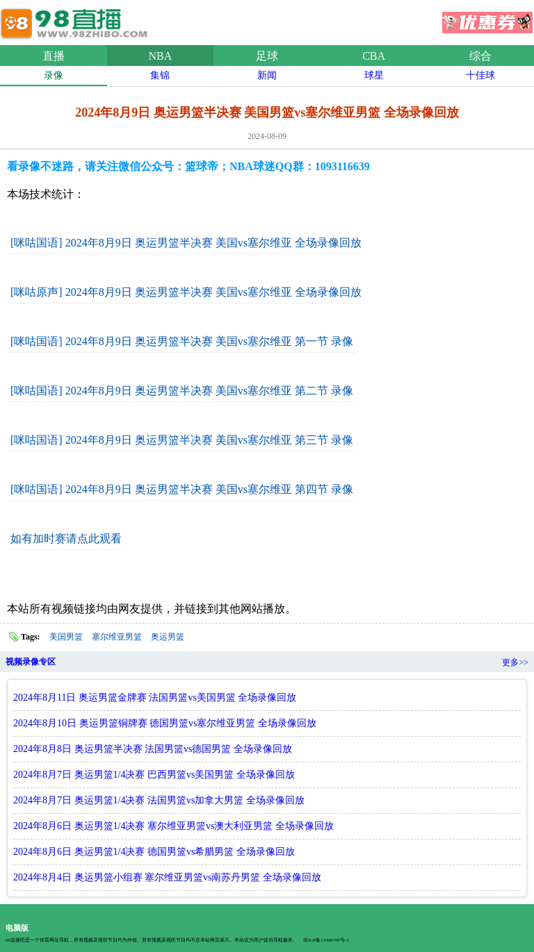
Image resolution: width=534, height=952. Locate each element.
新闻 (267, 75)
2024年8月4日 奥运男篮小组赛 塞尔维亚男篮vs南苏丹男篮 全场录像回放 (167, 877)
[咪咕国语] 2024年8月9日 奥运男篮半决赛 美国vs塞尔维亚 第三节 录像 (181, 440)
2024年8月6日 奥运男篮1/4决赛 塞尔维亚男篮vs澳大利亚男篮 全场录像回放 (173, 826)
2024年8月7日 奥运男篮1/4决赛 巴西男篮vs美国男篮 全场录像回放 (154, 774)
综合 (480, 56)
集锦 (160, 75)
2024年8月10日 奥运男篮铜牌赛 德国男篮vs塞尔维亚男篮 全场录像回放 (164, 723)
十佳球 (480, 75)
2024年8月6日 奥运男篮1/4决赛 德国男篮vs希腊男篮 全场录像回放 (154, 851)
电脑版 (17, 928)
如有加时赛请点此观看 (66, 538)
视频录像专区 (31, 662)
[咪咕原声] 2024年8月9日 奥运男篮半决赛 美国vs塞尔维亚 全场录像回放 (186, 292)
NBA (160, 56)
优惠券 (487, 18)
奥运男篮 (167, 637)
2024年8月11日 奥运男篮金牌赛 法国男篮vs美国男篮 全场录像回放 (154, 697)
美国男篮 (66, 637)
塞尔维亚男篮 (117, 637)
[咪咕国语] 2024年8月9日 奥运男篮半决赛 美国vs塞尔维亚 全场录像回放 (186, 243)
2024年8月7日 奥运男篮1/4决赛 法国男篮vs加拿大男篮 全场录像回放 (159, 800)
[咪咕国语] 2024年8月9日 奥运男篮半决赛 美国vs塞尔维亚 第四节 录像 (181, 489)
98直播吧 (76, 20)
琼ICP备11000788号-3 (325, 940)
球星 (374, 75)
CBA (373, 56)
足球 (267, 56)
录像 (53, 75)
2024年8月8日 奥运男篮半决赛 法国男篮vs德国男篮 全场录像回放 (152, 749)
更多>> (515, 662)
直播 (53, 56)
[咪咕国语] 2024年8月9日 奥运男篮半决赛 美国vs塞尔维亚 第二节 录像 (181, 390)
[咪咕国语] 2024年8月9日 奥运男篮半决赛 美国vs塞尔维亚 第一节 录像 (181, 341)
